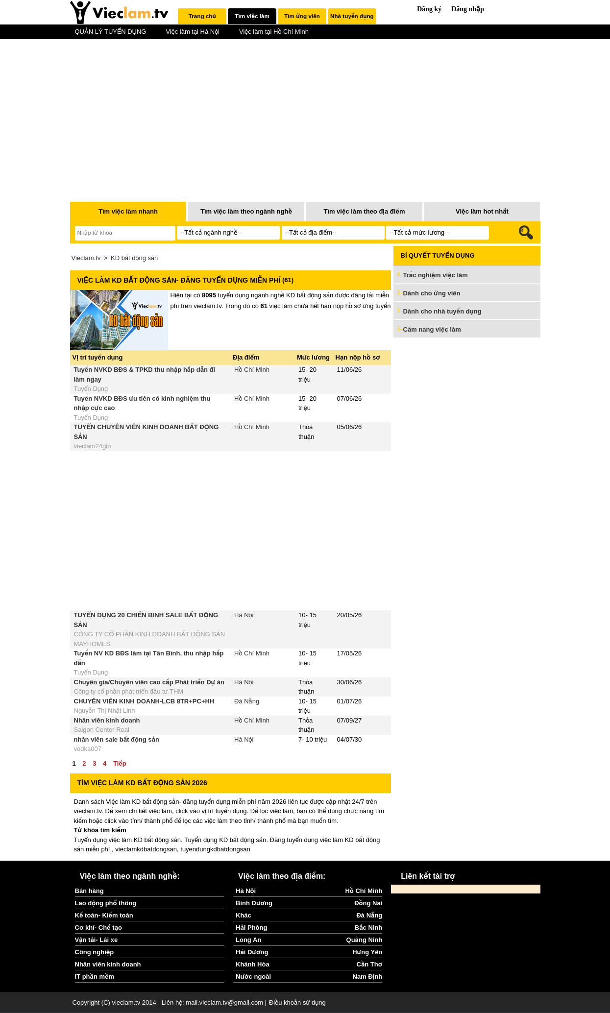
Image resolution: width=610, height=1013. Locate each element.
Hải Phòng (251, 927)
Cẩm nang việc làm (432, 329)
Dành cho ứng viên (432, 293)
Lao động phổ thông (106, 903)
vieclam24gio (92, 446)
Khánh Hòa (252, 964)
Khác (243, 915)
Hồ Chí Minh (251, 369)
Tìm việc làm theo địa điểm (364, 211)
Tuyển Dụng (91, 388)
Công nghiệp (94, 952)
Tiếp (119, 763)
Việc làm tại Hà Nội (193, 31)
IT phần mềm (95, 976)
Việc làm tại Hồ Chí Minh (274, 31)
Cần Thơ (370, 964)
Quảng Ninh (364, 939)
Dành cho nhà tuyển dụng (442, 311)
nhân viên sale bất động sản (116, 739)
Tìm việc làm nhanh (128, 211)
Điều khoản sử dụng (297, 1002)
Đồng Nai (368, 903)
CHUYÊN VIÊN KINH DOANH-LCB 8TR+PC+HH (144, 701)
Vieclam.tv (86, 258)
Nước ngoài (253, 976)
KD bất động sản (134, 258)
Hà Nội (243, 615)
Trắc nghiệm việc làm (441, 275)
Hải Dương (252, 952)
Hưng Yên (367, 952)
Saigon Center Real (101, 729)
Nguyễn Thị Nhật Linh (104, 710)
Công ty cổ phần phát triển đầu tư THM (129, 691)
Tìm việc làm (252, 16)
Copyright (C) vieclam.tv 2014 (114, 1002)
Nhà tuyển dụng (352, 16)
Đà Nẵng (246, 701)
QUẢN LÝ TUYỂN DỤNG (110, 31)
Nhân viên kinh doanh (107, 720)
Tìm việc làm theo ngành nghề (246, 211)
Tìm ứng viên (302, 16)
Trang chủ (202, 16)
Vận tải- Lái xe (96, 939)
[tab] (202, 16)
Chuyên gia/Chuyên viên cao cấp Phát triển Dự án (149, 682)
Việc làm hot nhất (482, 211)
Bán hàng (89, 890)
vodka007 (87, 748)
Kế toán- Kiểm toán (104, 915)
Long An (248, 939)
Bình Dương (254, 903)
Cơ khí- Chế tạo (98, 927)
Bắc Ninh (368, 927)
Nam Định (368, 976)
